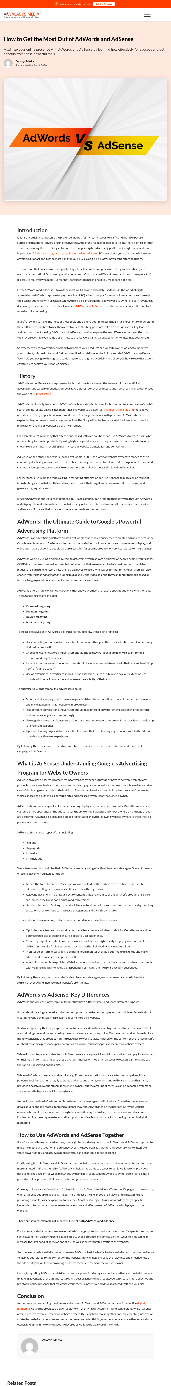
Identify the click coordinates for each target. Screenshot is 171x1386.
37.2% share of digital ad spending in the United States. (65, 253)
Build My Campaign (104, 4)
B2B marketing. (42, 393)
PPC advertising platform (118, 409)
